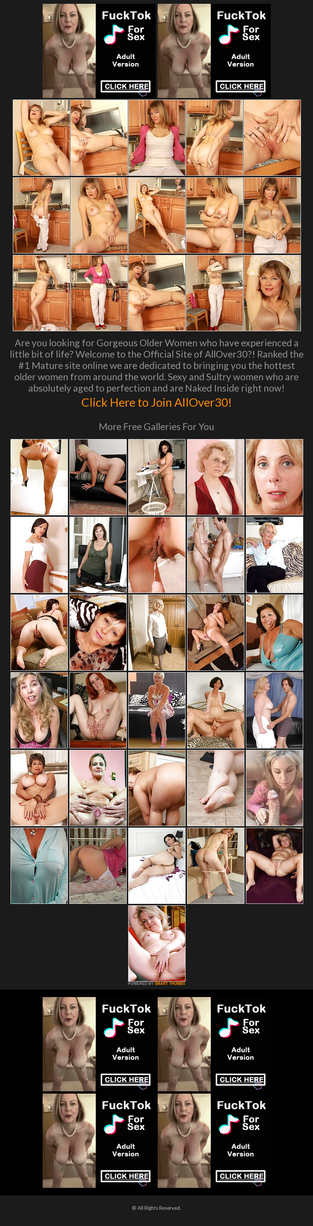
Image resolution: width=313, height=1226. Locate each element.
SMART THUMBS (170, 984)
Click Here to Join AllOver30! (156, 401)
